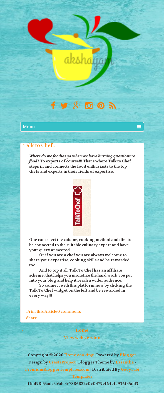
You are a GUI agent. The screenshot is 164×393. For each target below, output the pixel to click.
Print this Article (41, 311)
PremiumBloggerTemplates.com (57, 369)
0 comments (69, 311)
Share (31, 317)
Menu (82, 127)
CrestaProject (62, 362)
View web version (82, 338)
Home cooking (79, 355)
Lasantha (125, 362)
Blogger (128, 355)
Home (82, 330)
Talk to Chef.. (39, 145)
